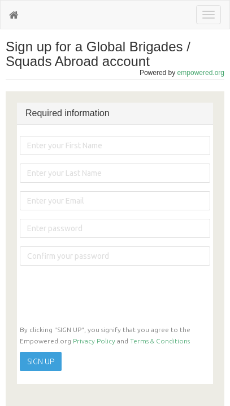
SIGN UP (40, 361)
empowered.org (200, 73)
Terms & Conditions (160, 341)
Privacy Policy (94, 341)
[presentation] (106, 296)
